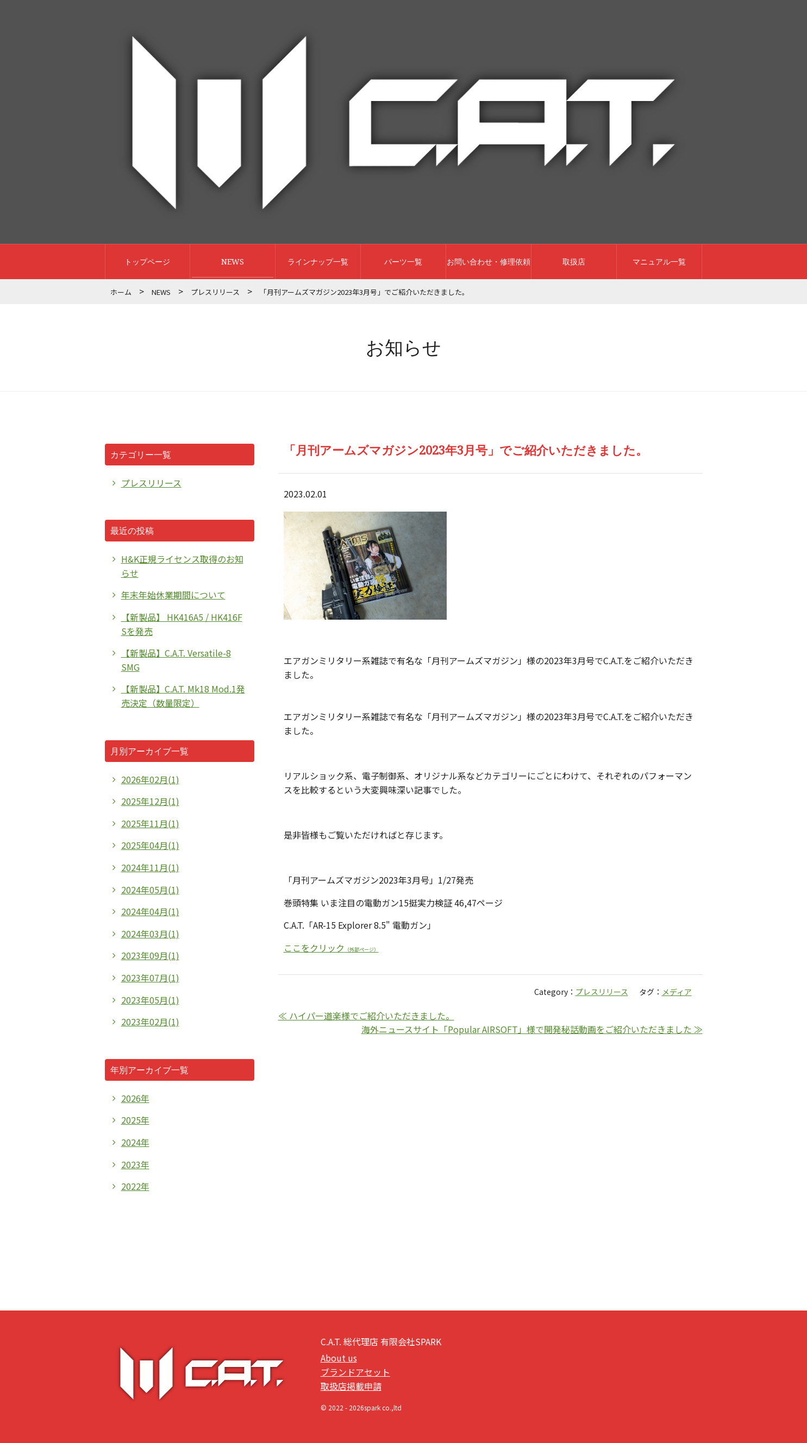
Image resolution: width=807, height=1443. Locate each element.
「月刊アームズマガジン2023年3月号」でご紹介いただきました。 (466, 450)
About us (339, 1357)
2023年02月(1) (150, 1021)
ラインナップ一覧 (317, 261)
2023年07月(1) (150, 977)
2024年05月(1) (150, 889)
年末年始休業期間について (173, 594)
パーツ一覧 (403, 261)
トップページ (147, 261)
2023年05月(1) (150, 999)
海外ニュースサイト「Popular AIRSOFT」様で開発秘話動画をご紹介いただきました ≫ (532, 1029)
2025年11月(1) (150, 823)
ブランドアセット (355, 1371)
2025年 (135, 1119)
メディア (677, 991)
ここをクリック (331, 947)
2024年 (135, 1142)
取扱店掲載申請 (351, 1385)
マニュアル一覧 (659, 261)
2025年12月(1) (150, 801)
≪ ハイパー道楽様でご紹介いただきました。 (366, 1015)
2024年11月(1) (150, 867)
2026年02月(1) (150, 779)
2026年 (135, 1098)
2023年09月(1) (150, 955)
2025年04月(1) (150, 845)
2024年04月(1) (150, 911)
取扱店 (573, 261)
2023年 (135, 1164)
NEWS (232, 261)
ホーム (121, 292)
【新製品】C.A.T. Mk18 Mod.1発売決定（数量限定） (183, 695)
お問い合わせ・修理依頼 (488, 261)
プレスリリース (215, 292)
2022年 (135, 1186)
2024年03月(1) (150, 933)
